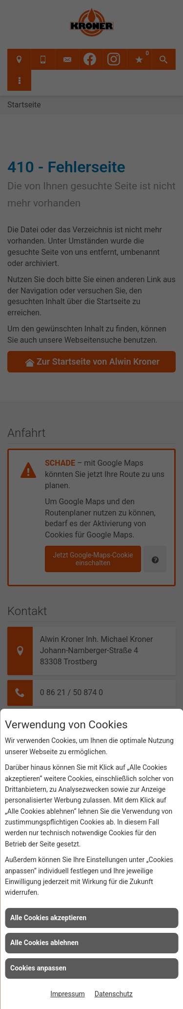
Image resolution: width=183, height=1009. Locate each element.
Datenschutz (114, 994)
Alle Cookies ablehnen (44, 943)
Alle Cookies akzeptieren (48, 918)
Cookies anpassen (38, 968)
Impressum (67, 994)
